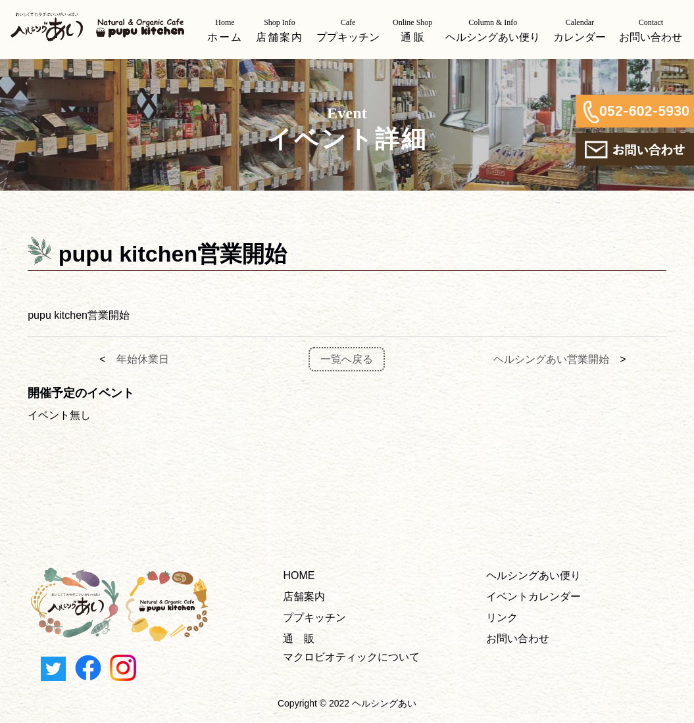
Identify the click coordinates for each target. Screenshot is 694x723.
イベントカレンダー (533, 596)
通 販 (298, 638)
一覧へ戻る (346, 359)
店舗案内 (304, 596)
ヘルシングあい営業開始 (551, 359)
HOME (298, 575)
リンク (502, 617)
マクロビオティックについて (351, 657)
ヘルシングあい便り (533, 575)
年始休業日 (142, 359)
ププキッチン (314, 617)
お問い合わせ (517, 638)
